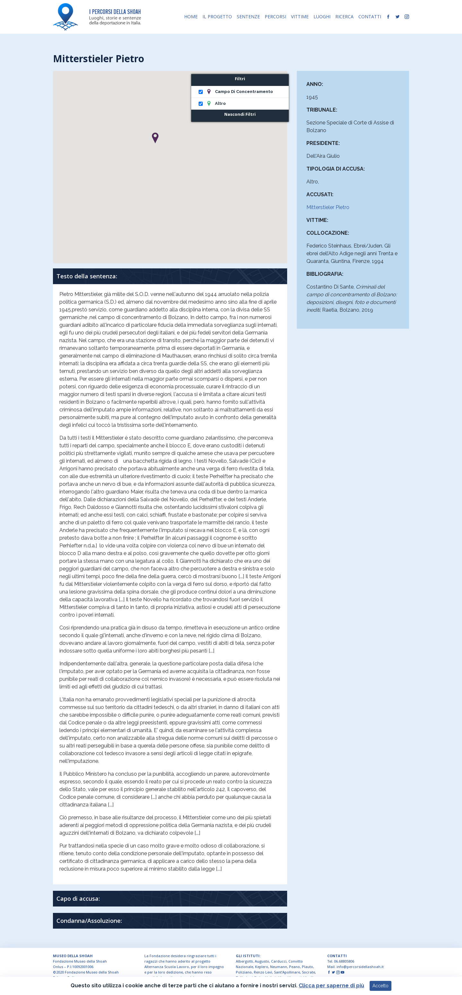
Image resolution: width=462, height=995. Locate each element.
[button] (155, 138)
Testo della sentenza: (86, 276)
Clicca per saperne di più (331, 987)
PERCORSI (275, 16)
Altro (220, 103)
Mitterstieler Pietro (327, 207)
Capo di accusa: (78, 898)
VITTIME (300, 16)
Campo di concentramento (244, 91)
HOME (191, 16)
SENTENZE (248, 16)
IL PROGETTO (217, 16)
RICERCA (344, 16)
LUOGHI (321, 16)
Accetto (380, 987)
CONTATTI (369, 16)
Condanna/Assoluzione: (89, 920)
